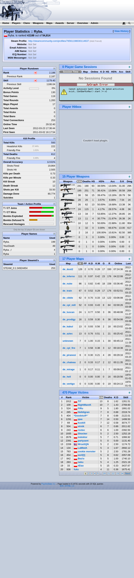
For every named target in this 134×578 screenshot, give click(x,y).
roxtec (79, 430)
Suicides (8, 197)
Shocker (80, 433)
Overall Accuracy (13, 162)
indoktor (80, 437)
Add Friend (95, 41)
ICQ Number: (19, 54)
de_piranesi (69, 355)
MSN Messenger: (17, 57)
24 (122, 473)
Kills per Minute (12, 177)
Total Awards (10, 108)
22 (113, 473)
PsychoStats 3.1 (48, 484)
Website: (22, 44)
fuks (76, 469)
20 (104, 473)
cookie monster (85, 451)
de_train (67, 290)
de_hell (67, 376)
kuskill (79, 422)
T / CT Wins (9, 212)
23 (117, 473)
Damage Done (11, 193)
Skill (5, 80)
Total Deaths (10, 154)
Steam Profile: (19, 41)
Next (127, 473)
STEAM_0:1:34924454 (15, 268)
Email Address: (18, 47)
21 (108, 473)
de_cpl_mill (69, 305)
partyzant (81, 440)
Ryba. (6, 241)
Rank (6, 72)
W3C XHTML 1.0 (67, 486)
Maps (49, 23)
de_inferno (69, 276)
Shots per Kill (11, 189)
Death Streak (10, 185)
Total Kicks (9, 112)
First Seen (9, 132)
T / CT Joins (10, 208)
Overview (82, 23)
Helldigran (82, 412)
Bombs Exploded (13, 216)
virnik (79, 426)
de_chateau (69, 362)
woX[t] (79, 455)
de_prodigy (69, 319)
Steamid (8, 264)
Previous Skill (14, 84)
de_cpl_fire (69, 348)
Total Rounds (11, 100)
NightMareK (82, 404)
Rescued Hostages (14, 224)
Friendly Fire (13, 150)
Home (5, 23)
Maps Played (10, 104)
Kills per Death (11, 173)
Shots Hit (12, 169)
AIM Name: (21, 51)
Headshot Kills (14, 146)
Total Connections (13, 120)
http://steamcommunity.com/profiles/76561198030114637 (58, 41)
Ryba (6, 254)
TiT (77, 401)
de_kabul (68, 326)
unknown (68, 340)
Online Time (10, 124)
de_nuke (67, 283)
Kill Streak (9, 181)
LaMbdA (80, 448)
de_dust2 (68, 269)
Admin (94, 23)
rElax (79, 465)
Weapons (38, 23)
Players (16, 23)
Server (70, 23)
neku (78, 462)
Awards (59, 23)
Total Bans (9, 116)
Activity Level (11, 88)
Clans (26, 23)
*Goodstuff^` (81, 415)
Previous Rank (14, 76)
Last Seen (9, 128)
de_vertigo (69, 383)
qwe (78, 419)
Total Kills (9, 142)
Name (6, 237)
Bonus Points (11, 92)
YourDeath (9, 246)
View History (121, 31)
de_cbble (68, 297)
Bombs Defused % (13, 220)
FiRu (78, 408)
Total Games (10, 96)
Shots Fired (13, 165)
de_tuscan (68, 312)
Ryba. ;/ (7, 249)
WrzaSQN (81, 444)
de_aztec (68, 333)
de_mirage (69, 369)
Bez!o (79, 458)
